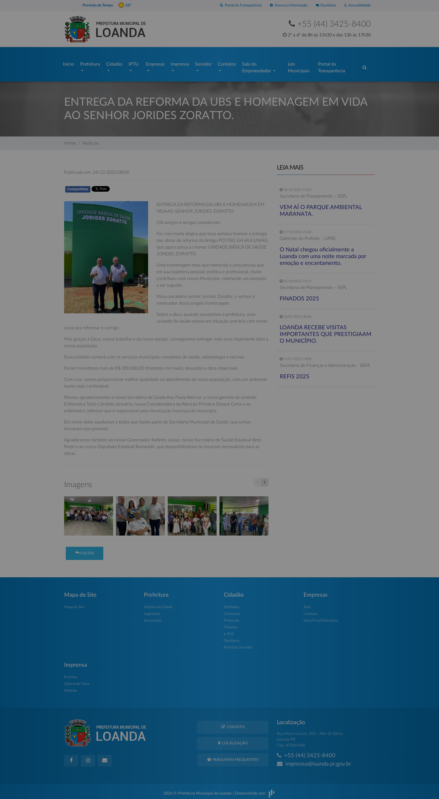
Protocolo (231, 618)
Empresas (155, 63)
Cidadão (114, 63)
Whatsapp (129, 187)
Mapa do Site (74, 604)
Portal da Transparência (240, 5)
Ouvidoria (326, 5)
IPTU (134, 63)
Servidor (203, 63)
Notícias (91, 140)
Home (70, 140)
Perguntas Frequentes (232, 757)
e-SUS (229, 631)
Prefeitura (90, 63)
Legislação (152, 611)
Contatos (227, 63)
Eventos (70, 674)
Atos (307, 604)
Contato (232, 724)
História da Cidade (158, 604)
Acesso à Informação (288, 5)
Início (68, 63)
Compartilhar (77, 186)
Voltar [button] (84, 550)
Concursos (232, 611)
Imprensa (180, 63)
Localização (232, 740)
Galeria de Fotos (77, 681)
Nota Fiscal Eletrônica (320, 618)
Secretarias (153, 618)
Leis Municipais (298, 66)
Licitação (310, 611)
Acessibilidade (357, 5)
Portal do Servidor (238, 645)
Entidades (231, 604)
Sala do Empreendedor (257, 66)
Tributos (230, 624)
